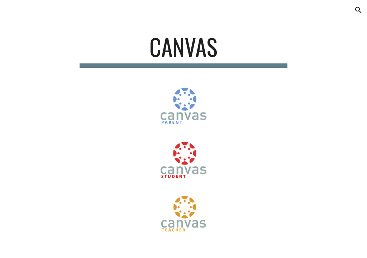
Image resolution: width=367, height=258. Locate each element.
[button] (358, 10)
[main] (183, 50)
